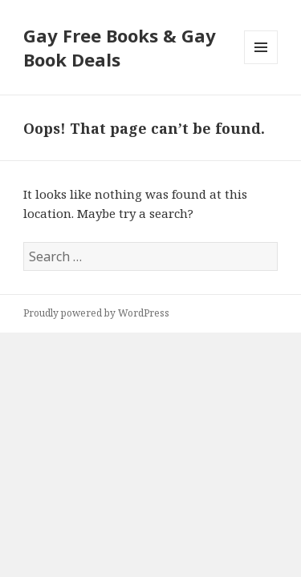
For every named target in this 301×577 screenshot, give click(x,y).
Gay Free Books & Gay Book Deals (119, 47)
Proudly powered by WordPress (96, 313)
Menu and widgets (261, 63)
